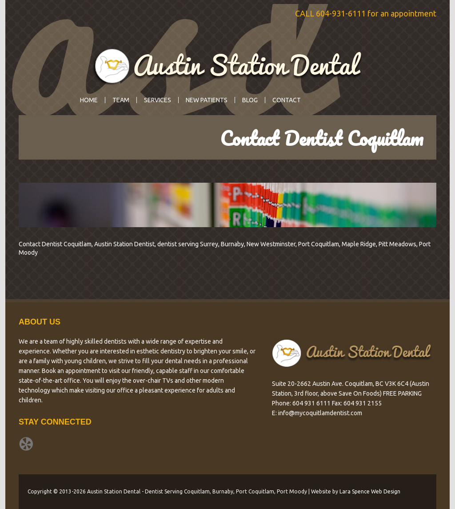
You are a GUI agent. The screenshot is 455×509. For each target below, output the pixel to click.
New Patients (207, 100)
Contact (286, 100)
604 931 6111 (311, 403)
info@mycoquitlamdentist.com (320, 413)
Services (155, 100)
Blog (250, 100)
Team (120, 100)
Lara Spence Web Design (369, 491)
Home (89, 100)
